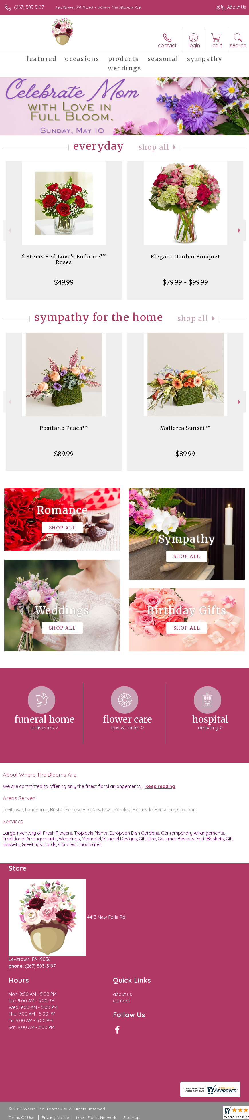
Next (240, 230)
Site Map (131, 1117)
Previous (9, 230)
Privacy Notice (55, 1117)
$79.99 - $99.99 (185, 282)
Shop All (154, 147)
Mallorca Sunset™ (185, 428)
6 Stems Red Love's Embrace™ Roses (63, 259)
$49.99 (64, 282)
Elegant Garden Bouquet (185, 256)
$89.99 (64, 453)
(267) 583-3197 (29, 7)
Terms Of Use (21, 1117)
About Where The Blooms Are (39, 774)
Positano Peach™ (63, 428)
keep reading (160, 786)
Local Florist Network (96, 1117)
